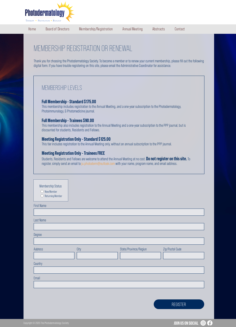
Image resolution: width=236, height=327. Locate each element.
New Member (49, 192)
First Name (40, 206)
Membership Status (50, 186)
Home (32, 29)
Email (37, 278)
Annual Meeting (132, 29)
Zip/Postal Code (172, 249)
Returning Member (51, 196)
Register (179, 304)
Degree (38, 234)
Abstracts (158, 29)
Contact (180, 29)
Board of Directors (58, 29)
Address (38, 249)
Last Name (40, 220)
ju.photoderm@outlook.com (98, 163)
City (79, 249)
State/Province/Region (133, 249)
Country (38, 263)
